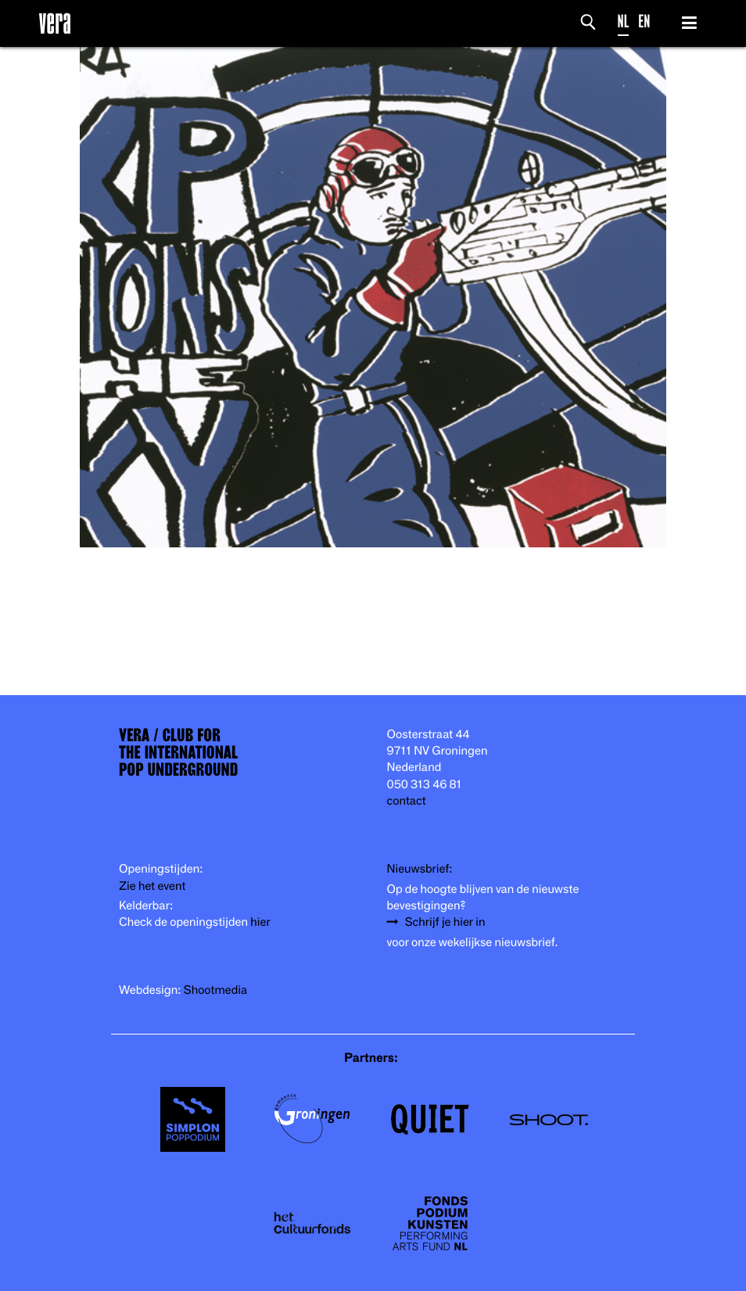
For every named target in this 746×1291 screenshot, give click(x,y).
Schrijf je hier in (445, 922)
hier (260, 922)
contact (406, 801)
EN (644, 21)
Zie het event (152, 886)
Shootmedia (216, 990)
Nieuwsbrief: (420, 869)
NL (623, 21)
